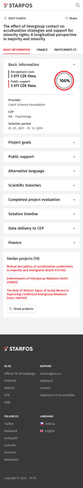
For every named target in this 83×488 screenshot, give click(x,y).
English (50, 431)
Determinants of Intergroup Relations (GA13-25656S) (38, 280)
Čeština (50, 424)
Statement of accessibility (57, 395)
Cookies (45, 388)
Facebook (10, 431)
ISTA (7, 395)
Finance (42, 50)
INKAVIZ (9, 388)
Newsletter (11, 459)
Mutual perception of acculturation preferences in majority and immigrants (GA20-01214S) (40, 268)
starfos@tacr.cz (50, 374)
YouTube (10, 452)
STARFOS (10, 381)
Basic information (16, 50)
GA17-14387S (17, 18)
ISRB (7, 402)
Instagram (11, 438)
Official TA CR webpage (19, 374)
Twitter (9, 424)
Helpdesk (46, 381)
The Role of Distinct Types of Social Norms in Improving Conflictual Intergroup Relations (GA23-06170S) (38, 294)
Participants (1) (65, 50)
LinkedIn (10, 445)
